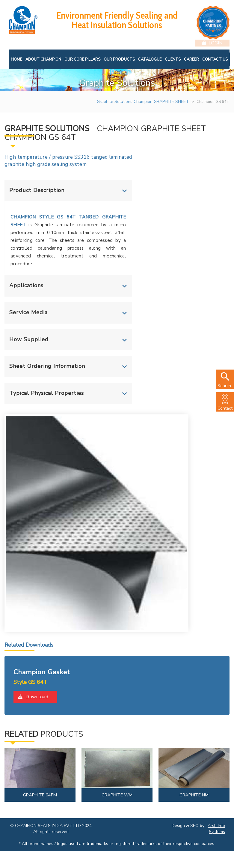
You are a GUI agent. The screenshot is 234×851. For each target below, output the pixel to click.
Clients (173, 59)
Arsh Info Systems (216, 828)
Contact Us (215, 59)
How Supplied (29, 338)
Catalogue (149, 59)
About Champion (43, 59)
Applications (26, 285)
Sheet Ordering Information (47, 365)
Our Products (119, 59)
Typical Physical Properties (46, 392)
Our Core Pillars (82, 59)
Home (16, 59)
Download (33, 696)
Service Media (28, 311)
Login (212, 42)
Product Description (36, 190)
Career (191, 59)
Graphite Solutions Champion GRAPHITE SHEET (143, 101)
